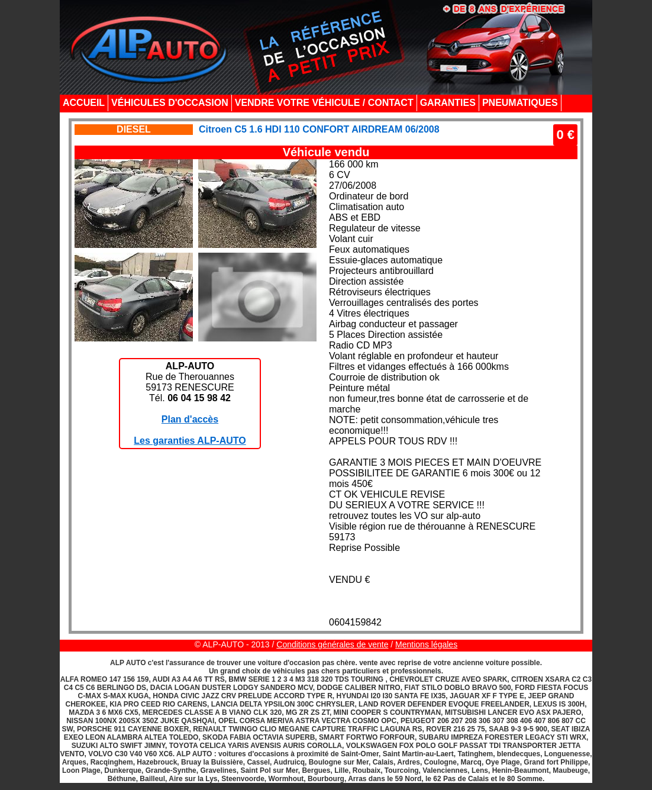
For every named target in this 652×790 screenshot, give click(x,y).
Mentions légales (426, 644)
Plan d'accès (190, 419)
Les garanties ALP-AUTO (190, 441)
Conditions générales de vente (332, 644)
